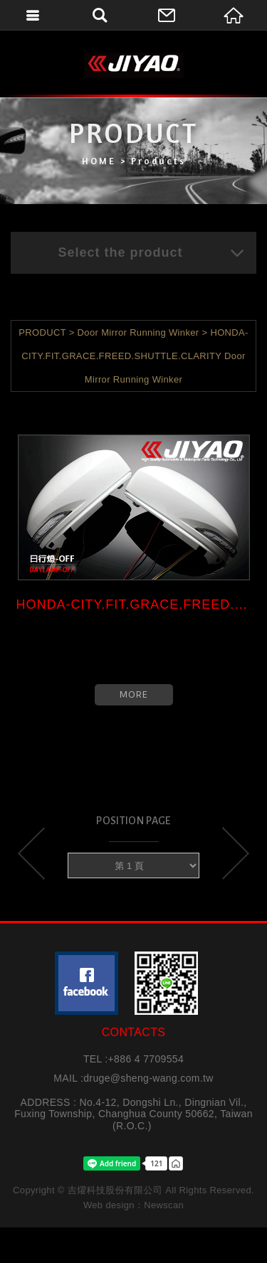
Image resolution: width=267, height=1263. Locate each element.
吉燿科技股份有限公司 (133, 65)
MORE (134, 694)
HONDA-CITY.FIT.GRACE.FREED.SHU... (133, 604)
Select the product (152, 252)
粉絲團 (86, 983)
